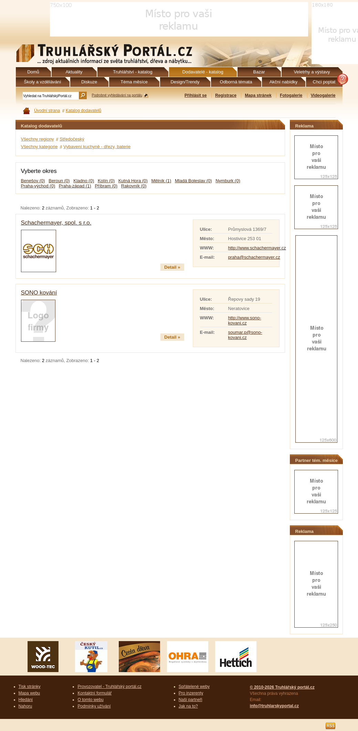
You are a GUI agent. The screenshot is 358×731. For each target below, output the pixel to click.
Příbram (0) (106, 185)
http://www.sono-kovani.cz (244, 320)
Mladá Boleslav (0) (193, 180)
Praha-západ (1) (75, 185)
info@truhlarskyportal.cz (274, 705)
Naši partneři (190, 699)
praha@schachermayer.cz (254, 257)
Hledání (26, 699)
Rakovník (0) (134, 185)
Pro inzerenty (191, 693)
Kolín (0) (106, 180)
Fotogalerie (291, 95)
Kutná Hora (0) (133, 180)
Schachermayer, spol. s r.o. (56, 222)
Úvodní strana (47, 110)
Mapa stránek (258, 95)
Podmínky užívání (93, 706)
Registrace (225, 95)
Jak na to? (188, 706)
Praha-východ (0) (38, 185)
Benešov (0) (33, 180)
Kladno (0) (83, 180)
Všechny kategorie (39, 146)
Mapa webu (29, 693)
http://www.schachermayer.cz (257, 247)
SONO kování (39, 292)
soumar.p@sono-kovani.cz (245, 335)
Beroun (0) (59, 180)
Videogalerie (323, 95)
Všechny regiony (37, 139)
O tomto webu (90, 699)
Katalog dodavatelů (84, 110)
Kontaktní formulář (94, 693)
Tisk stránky (30, 686)
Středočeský (72, 139)
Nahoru (25, 706)
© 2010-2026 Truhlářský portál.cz (282, 687)
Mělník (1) (161, 180)
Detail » (172, 267)
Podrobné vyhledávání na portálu (117, 95)
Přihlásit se (196, 95)
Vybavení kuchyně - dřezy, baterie (96, 146)
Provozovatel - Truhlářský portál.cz (109, 686)
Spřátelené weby (194, 686)
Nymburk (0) (227, 180)
